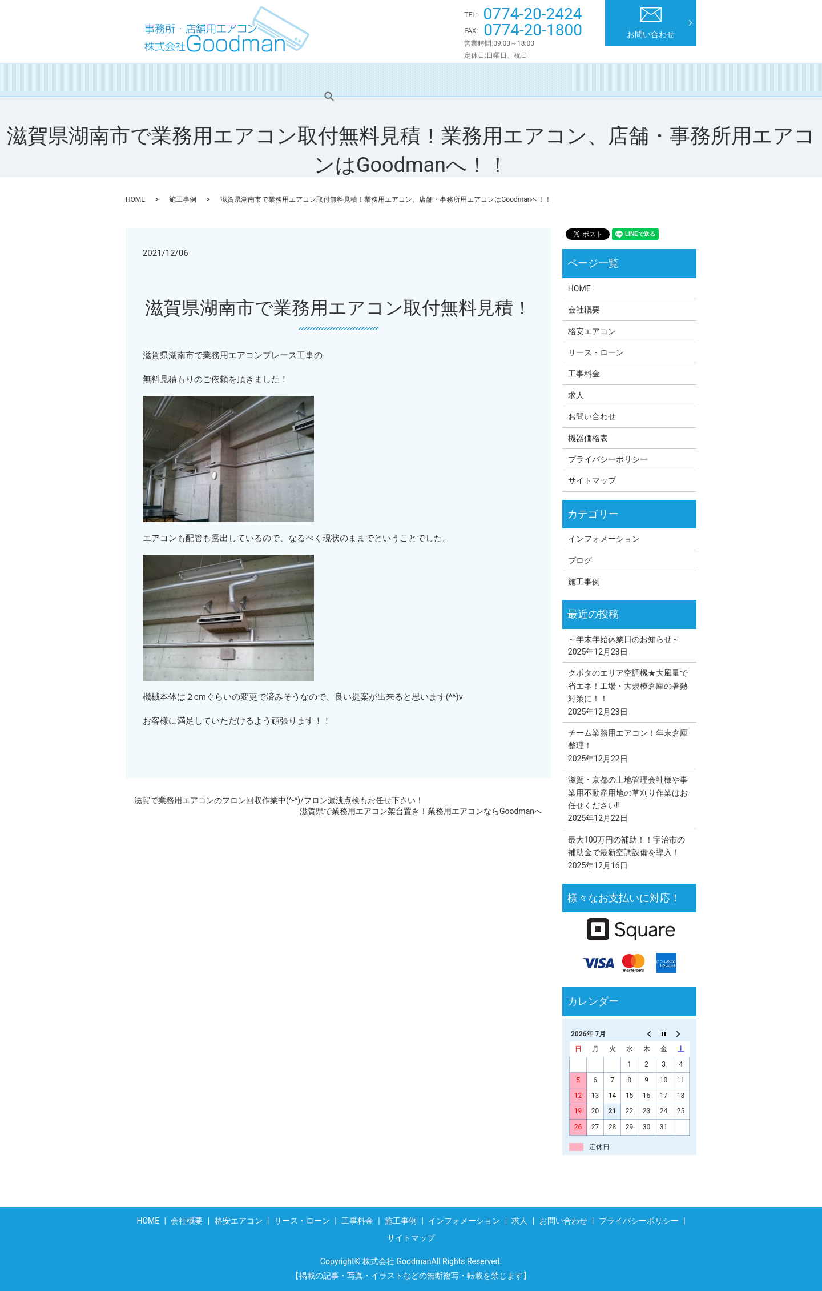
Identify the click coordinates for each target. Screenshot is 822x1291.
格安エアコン (280, 79)
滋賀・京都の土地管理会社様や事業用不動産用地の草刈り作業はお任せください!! (628, 792)
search (673, 79)
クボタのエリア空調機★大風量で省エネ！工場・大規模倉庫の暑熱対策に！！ (628, 685)
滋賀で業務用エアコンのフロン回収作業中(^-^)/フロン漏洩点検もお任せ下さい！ (279, 800)
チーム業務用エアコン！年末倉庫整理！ (628, 739)
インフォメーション (562, 79)
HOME (161, 79)
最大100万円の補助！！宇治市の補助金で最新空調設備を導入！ (627, 846)
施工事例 (484, 79)
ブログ (580, 560)
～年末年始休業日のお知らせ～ (624, 639)
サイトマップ (592, 480)
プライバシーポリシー (608, 459)
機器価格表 (588, 438)
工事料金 (426, 79)
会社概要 (214, 79)
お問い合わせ (651, 23)
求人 (631, 79)
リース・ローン (357, 79)
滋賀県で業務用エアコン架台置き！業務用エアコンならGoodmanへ (421, 811)
